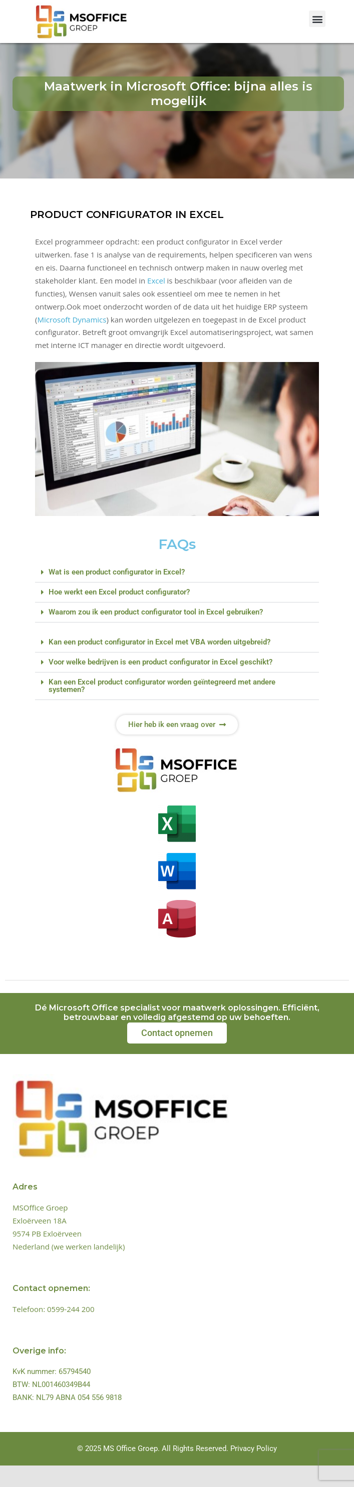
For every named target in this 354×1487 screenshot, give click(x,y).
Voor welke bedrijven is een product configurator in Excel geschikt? (160, 683)
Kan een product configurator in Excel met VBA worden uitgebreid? (159, 663)
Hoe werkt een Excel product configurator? (119, 613)
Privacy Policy (253, 1470)
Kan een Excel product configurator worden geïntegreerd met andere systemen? (162, 707)
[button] (317, 18)
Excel (156, 301)
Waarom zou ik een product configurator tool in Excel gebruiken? (156, 633)
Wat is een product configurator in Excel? (117, 593)
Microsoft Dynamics (71, 341)
